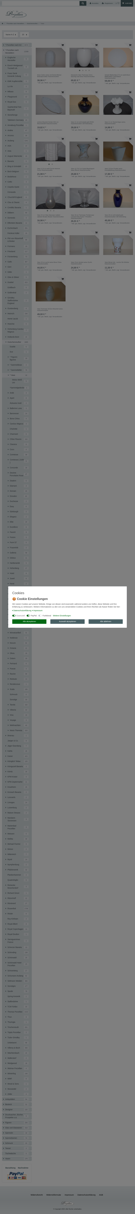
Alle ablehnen (105, 621)
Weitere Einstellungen (62, 616)
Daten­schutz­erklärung (21, 610)
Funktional (47, 616)
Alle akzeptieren (29, 621)
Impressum (37, 610)
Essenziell (20, 616)
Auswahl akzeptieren (67, 621)
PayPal (34, 616)
